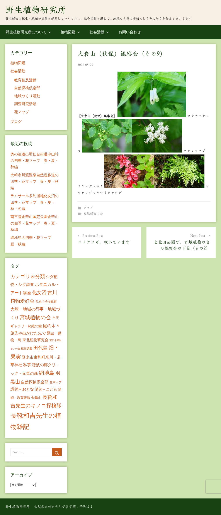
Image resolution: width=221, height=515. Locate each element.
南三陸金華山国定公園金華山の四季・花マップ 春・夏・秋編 (34, 223)
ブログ (88, 208)
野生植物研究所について (28, 32)
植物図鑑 (70, 32)
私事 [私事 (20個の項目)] (27, 365)
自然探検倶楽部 (27, 88)
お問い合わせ (130, 32)
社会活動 (99, 32)
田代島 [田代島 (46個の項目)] (40, 348)
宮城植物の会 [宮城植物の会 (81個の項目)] (35, 317)
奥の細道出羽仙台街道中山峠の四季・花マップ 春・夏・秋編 (34, 160)
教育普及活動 (25, 80)
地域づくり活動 (27, 96)
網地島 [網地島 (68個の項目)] (46, 373)
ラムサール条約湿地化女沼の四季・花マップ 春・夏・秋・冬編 (34, 202)
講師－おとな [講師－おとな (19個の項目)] (22, 389)
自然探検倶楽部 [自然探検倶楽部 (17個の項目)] (34, 382)
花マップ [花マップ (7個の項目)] (55, 382)
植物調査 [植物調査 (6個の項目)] (26, 348)
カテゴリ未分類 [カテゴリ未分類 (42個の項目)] (27, 276)
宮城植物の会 (93, 213)
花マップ (21, 112)
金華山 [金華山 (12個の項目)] (36, 397)
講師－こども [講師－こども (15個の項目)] (46, 389)
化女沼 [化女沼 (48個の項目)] (39, 292)
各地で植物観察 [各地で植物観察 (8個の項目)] (46, 301)
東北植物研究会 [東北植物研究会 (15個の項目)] (35, 340)
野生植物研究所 (35, 9)
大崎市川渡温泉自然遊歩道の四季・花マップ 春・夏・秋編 (34, 181)
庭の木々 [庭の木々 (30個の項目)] (51, 325)
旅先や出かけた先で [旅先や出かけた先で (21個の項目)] (28, 333)
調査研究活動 (25, 104)
